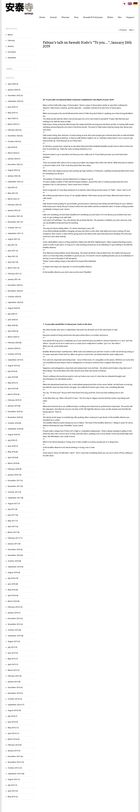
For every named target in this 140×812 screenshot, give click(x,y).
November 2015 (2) (15, 624)
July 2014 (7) (12, 716)
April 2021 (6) (13, 262)
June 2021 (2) (13, 251)
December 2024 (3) (15, 136)
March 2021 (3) (13, 268)
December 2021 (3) (15, 216)
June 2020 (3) (13, 320)
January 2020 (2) (14, 348)
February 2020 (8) (14, 343)
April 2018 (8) (13, 457)
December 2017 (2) (15, 480)
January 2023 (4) (14, 176)
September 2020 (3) (15, 302)
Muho (110, 17)
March (10, 35)
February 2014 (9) (14, 745)
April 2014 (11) (13, 733)
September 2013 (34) (16, 774)
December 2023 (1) (15, 164)
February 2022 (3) (14, 205)
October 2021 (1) (14, 228)
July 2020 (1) (12, 314)
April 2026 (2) (13, 84)
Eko (120, 17)
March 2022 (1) (13, 199)
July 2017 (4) (12, 509)
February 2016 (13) (15, 607)
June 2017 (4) (13, 515)
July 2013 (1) (12, 785)
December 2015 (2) (15, 618)
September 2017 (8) (15, 498)
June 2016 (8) (13, 584)
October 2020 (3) (14, 297)
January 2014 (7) (14, 751)
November (12, 58)
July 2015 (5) (12, 647)
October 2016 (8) (14, 561)
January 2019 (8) (14, 406)
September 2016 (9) (15, 567)
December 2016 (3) (15, 549)
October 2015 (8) (14, 630)
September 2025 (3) (15, 101)
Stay (76, 17)
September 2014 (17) (16, 705)
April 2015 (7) (13, 664)
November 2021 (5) (15, 222)
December (12, 52)
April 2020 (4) (13, 331)
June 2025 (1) (13, 107)
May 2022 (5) (13, 193)
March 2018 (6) (13, 463)
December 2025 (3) (15, 95)
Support (130, 17)
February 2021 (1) (14, 274)
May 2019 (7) (13, 383)
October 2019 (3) (14, 354)
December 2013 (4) (15, 756)
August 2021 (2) (14, 239)
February (11, 40)
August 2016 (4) (14, 572)
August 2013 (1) (14, 779)
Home (42, 17)
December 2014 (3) (15, 687)
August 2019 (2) (14, 366)
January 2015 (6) (14, 682)
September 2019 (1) (15, 360)
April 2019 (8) (13, 389)
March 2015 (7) (13, 670)
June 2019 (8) (13, 377)
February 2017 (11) (15, 538)
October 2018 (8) (14, 423)
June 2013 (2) (13, 791)
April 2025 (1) (13, 118)
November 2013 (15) (16, 762)
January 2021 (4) (14, 279)
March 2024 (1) (13, 153)
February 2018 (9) (14, 469)
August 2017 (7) (14, 503)
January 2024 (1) (14, 159)
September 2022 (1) (15, 182)
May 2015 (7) (13, 659)
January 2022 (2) (14, 210)
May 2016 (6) (13, 590)
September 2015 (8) (15, 636)
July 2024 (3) (12, 147)
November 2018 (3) (15, 417)
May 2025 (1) (13, 113)
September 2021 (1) (15, 233)
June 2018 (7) (13, 446)
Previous (123, 30)
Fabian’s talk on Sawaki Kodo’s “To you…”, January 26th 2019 (87, 44)
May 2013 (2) (13, 797)
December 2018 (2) (15, 412)
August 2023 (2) (14, 170)
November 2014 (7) (15, 693)
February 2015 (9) (14, 676)
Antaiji (53, 17)
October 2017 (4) (14, 492)
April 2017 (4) (13, 526)
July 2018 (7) (12, 440)
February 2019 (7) (14, 400)
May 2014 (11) (13, 728)
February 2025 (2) (14, 130)
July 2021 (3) (12, 245)
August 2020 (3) (14, 308)
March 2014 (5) (13, 739)
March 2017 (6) (13, 532)
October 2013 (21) (15, 768)
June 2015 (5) (13, 653)
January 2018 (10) (14, 475)
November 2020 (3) (15, 291)
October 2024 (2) (14, 141)
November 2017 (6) (15, 486)
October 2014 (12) (15, 699)
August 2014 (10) (14, 710)
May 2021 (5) (13, 256)
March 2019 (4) (13, 394)
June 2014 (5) (13, 722)
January (11, 46)
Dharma (65, 17)
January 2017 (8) (14, 544)
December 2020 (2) (15, 285)
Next (131, 30)
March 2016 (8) (13, 601)
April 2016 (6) (13, 595)
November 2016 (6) (15, 555)
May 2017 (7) (13, 521)
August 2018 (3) (14, 435)
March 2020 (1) (13, 337)
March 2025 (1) (13, 124)
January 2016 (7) (14, 613)
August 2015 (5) (14, 641)
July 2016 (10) (13, 578)
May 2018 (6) (13, 452)
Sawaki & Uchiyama (93, 17)
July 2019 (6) (12, 371)
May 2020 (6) (13, 325)
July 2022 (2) (12, 187)
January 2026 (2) (14, 90)
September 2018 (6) (15, 429)
